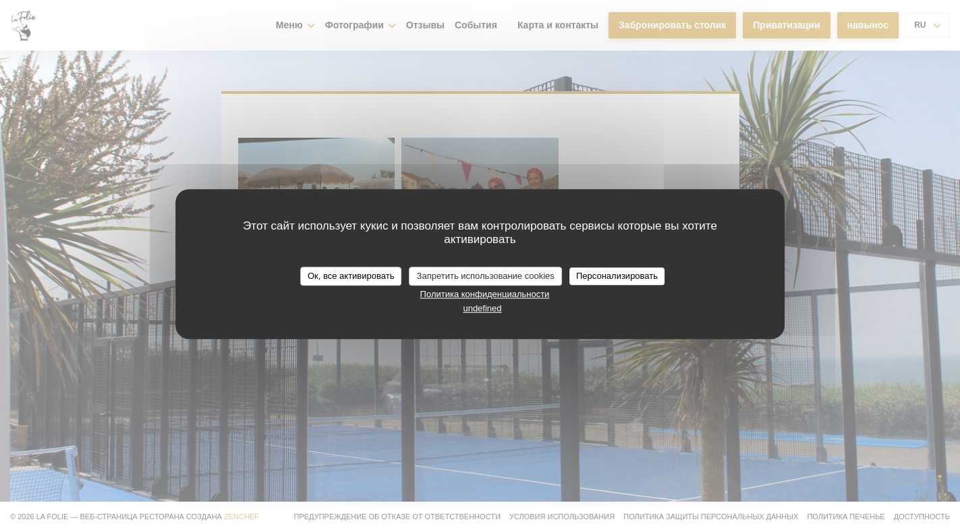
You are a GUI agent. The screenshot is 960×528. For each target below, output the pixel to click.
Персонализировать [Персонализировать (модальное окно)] (617, 276)
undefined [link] (482, 308)
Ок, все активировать (351, 276)
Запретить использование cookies (486, 276)
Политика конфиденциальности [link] (485, 294)
